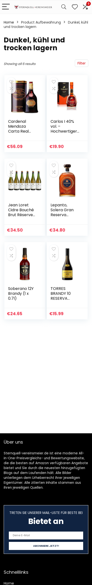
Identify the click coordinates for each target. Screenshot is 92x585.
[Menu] (6, 6)
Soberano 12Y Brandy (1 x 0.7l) (21, 293)
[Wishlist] (75, 7)
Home (9, 22)
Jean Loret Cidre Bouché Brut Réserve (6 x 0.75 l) (21, 212)
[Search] (64, 6)
